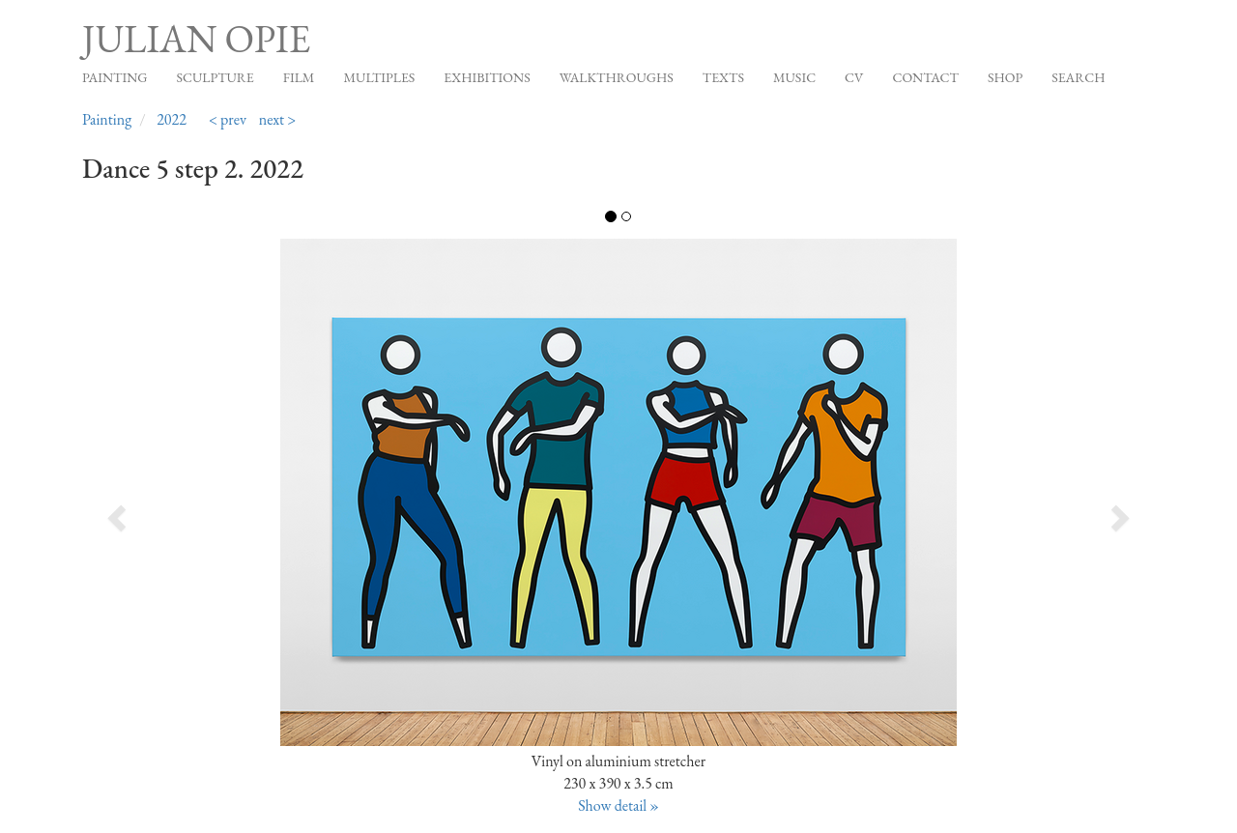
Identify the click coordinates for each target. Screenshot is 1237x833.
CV (854, 77)
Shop (1005, 77)
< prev (227, 119)
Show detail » (618, 805)
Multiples (379, 77)
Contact (925, 77)
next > (278, 119)
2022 (172, 119)
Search (1078, 77)
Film (299, 77)
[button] (189, 512)
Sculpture (214, 77)
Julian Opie (196, 38)
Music (794, 77)
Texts (723, 77)
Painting (114, 77)
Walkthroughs (617, 77)
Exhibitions (487, 77)
